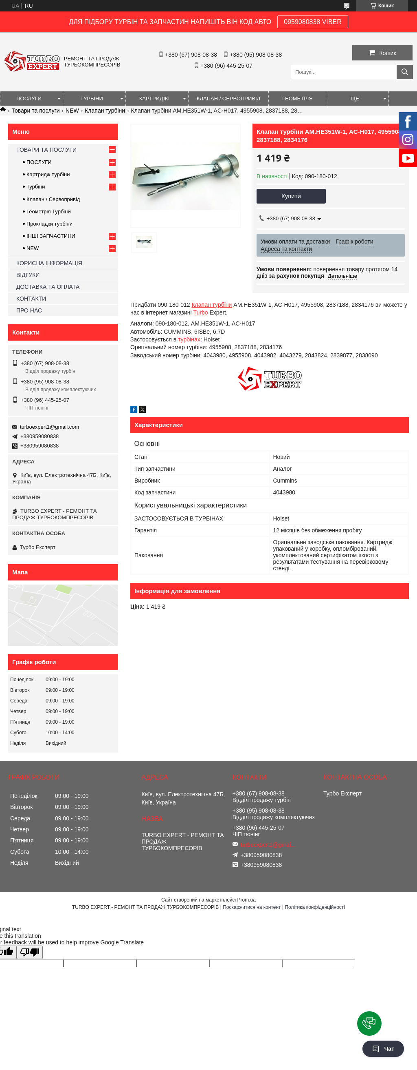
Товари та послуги (35, 110)
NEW (72, 110)
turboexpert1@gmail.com (49, 427)
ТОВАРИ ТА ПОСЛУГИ (46, 149)
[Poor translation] (30, 952)
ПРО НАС (29, 310)
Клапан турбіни (105, 110)
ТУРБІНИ (91, 98)
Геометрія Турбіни (48, 211)
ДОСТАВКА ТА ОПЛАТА (47, 287)
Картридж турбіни (48, 174)
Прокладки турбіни (49, 224)
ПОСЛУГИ (29, 98)
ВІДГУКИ (28, 275)
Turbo (200, 312)
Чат (383, 1048)
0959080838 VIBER (312, 21)
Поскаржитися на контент (252, 907)
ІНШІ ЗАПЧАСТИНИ (50, 236)
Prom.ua (246, 900)
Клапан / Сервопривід (53, 199)
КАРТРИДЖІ (154, 98)
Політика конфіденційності (315, 907)
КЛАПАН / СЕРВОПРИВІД (228, 98)
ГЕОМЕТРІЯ (297, 98)
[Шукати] (405, 72)
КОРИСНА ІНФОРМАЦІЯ (49, 263)
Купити (291, 196)
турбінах (189, 339)
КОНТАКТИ (31, 298)
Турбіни (35, 187)
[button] (369, 1023)
